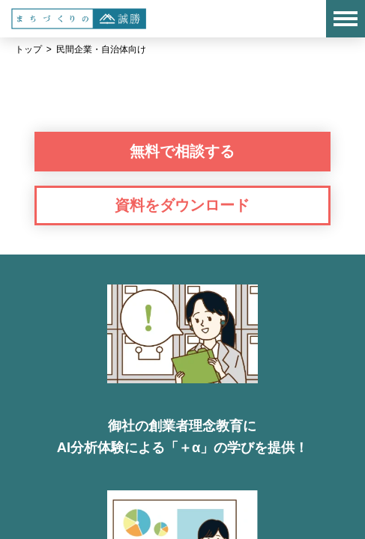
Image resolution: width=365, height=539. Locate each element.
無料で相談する (182, 151)
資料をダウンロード (182, 205)
